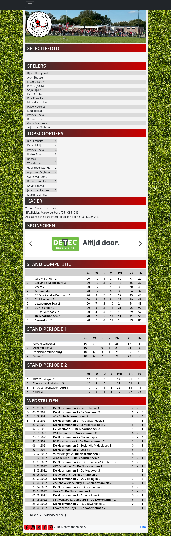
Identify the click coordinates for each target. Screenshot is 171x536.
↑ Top (143, 527)
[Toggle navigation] (30, 4)
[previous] (31, 244)
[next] (140, 244)
